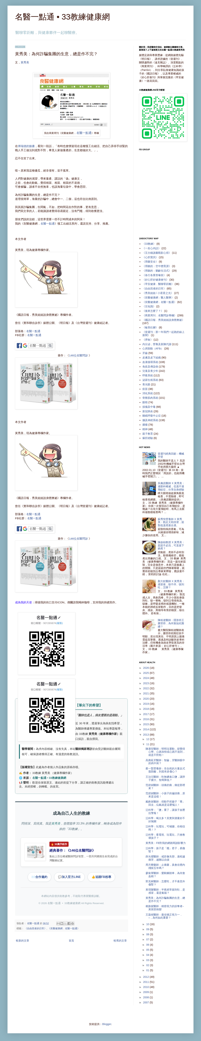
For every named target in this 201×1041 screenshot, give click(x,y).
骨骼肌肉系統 (150, 397)
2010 (146, 987)
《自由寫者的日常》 (36, 928)
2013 (146, 734)
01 (148, 970)
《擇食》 (147, 339)
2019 (146, 703)
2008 (146, 997)
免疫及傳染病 (150, 366)
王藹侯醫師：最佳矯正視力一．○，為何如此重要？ (164, 916)
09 (148, 929)
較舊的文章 (120, 940)
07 (148, 939)
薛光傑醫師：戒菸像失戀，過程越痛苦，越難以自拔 (165, 858)
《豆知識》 (149, 306)
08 (148, 934)
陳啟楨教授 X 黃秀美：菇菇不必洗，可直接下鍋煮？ (171, 545)
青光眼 (146, 384)
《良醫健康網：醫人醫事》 (158, 297)
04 (148, 954)
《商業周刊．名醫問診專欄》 (159, 315)
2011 (146, 981)
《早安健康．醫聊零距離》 (158, 283)
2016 (146, 719)
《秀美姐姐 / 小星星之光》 (158, 293)
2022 (146, 688)
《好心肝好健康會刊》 (155, 279)
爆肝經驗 (147, 438)
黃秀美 (25, 62)
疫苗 (145, 388)
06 (148, 944)
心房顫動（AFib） (153, 348)
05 (148, 949)
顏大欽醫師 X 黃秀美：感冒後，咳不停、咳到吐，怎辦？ (171, 584)
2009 (146, 992)
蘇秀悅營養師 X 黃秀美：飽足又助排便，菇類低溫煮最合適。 (171, 522)
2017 (146, 714)
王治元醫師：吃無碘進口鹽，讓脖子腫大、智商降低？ (165, 778)
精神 (145, 429)
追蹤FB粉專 (101, 877)
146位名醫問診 (78, 355)
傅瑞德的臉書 (26, 146)
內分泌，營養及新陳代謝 (156, 344)
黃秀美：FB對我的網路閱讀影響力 (166, 842)
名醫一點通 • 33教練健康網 (62, 16)
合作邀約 (39, 877)
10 (148, 924)
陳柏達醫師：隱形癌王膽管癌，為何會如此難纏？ (171, 623)
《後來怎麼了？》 (152, 310)
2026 (146, 667)
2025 (146, 672)
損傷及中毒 (149, 406)
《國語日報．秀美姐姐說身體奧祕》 (163, 319)
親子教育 (147, 433)
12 (148, 739)
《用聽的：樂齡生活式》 (156, 270)
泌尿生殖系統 (150, 379)
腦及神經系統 (150, 420)
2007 (146, 1002)
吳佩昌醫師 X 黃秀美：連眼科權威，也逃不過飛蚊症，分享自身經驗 (171, 486)
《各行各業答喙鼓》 (154, 275)
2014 (146, 729)
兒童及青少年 (150, 370)
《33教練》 (149, 243)
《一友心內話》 (151, 248)
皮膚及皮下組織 (151, 357)
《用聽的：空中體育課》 (156, 266)
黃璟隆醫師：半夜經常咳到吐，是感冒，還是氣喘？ (165, 891)
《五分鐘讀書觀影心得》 (156, 252)
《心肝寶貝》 (150, 257)
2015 (146, 724)
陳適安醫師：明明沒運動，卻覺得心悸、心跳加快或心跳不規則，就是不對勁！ (165, 752)
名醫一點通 (83, 132)
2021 (146, 693)
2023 (146, 683)
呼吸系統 (147, 375)
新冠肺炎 (147, 411)
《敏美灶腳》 (150, 327)
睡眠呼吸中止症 (151, 415)
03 (148, 960)
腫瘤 (145, 424)
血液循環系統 (150, 362)
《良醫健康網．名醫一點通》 (64, 928)
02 (148, 965)
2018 (146, 708)
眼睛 (145, 402)
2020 (146, 698)
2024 (146, 678)
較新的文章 (22, 940)
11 (148, 744)
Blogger (106, 1024)
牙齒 (145, 353)
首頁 (71, 940)
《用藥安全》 (150, 261)
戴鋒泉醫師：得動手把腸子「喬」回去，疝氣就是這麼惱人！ (165, 803)
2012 (146, 976)
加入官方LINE (69, 877)
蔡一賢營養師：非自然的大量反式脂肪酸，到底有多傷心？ (165, 770)
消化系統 (147, 393)
